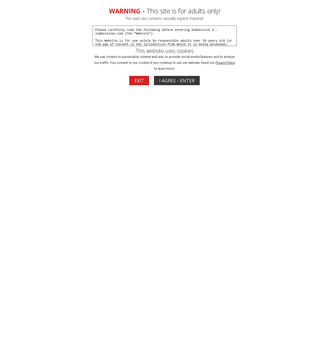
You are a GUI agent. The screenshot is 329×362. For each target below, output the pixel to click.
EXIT (139, 80)
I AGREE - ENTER (177, 80)
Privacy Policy (225, 62)
